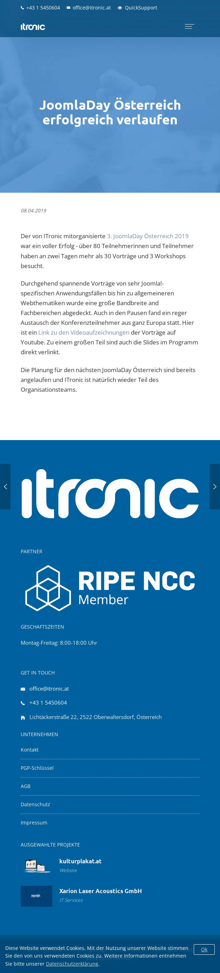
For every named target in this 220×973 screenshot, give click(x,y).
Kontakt (30, 750)
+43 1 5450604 (48, 702)
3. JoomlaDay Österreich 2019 (148, 236)
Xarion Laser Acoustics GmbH (100, 891)
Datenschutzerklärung (72, 963)
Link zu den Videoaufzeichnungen (83, 332)
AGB (26, 786)
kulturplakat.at (80, 861)
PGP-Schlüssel (37, 768)
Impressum (34, 823)
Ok (204, 949)
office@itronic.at (49, 688)
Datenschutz (35, 804)
